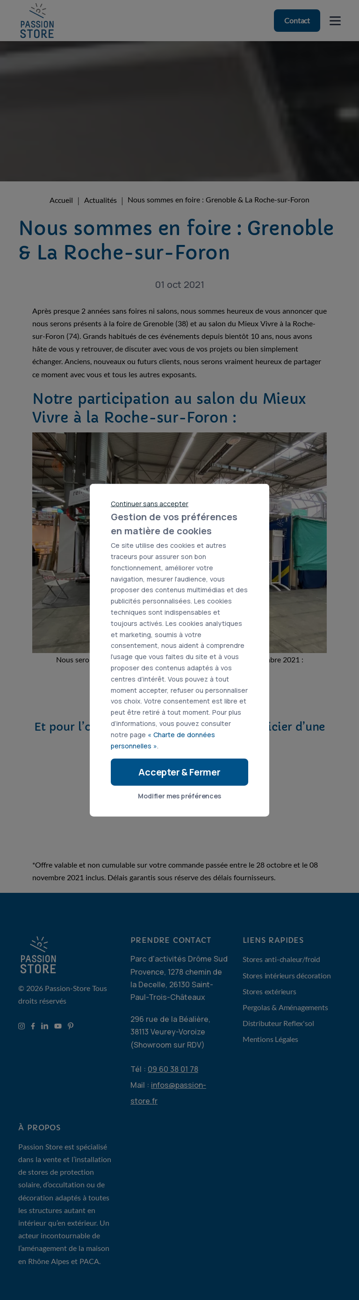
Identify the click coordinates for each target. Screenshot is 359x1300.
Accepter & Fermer (179, 772)
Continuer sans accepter (149, 503)
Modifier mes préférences (179, 795)
